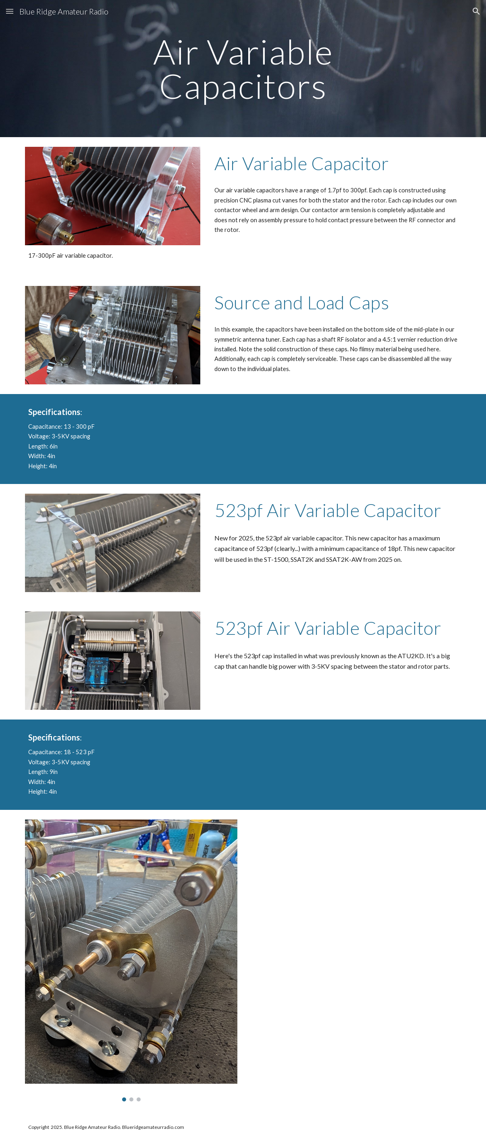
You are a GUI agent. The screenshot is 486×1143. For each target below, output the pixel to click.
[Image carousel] (131, 961)
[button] (9, 11)
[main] (243, 68)
